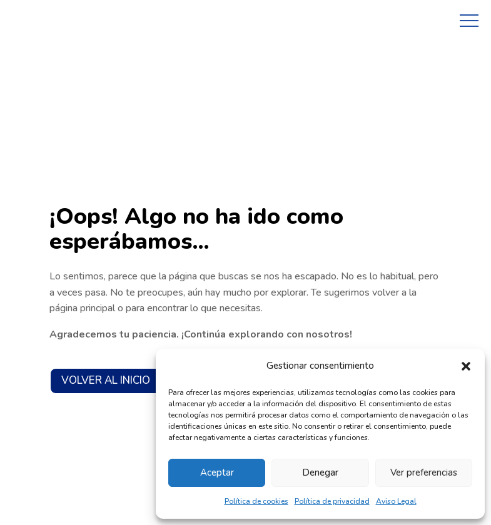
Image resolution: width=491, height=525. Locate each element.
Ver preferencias (423, 472)
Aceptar (217, 472)
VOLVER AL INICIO (105, 380)
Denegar (320, 472)
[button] (466, 366)
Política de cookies (256, 501)
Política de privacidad (332, 501)
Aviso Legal (396, 501)
